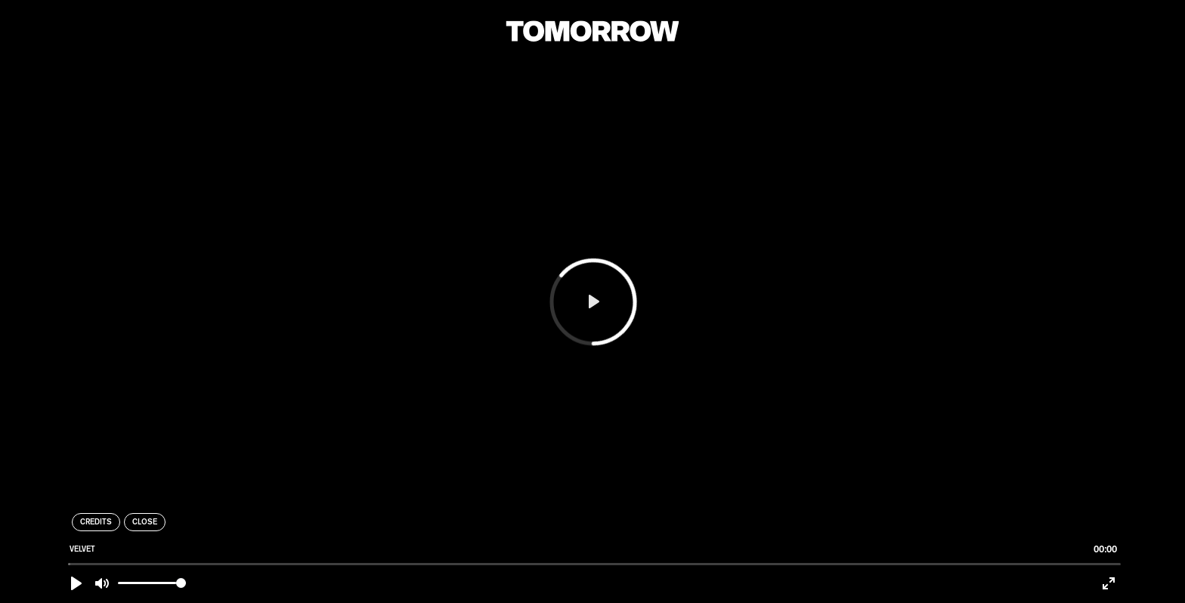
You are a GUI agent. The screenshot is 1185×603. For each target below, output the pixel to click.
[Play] (76, 583)
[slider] (595, 564)
